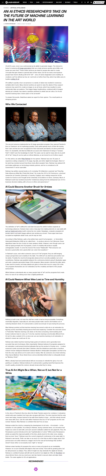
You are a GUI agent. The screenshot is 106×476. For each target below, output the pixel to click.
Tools (75, 2)
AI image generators (24, 68)
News (25, 2)
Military (59, 2)
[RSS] (91, 2)
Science (67, 2)
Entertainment (48, 2)
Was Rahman (63, 140)
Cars (38, 2)
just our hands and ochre (13, 231)
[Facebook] (82, 2)
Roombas (59, 453)
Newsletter (98, 2)
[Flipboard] (88, 2)
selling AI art (15, 79)
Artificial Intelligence (17, 7)
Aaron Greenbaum (10, 23)
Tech (31, 2)
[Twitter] (85, 2)
